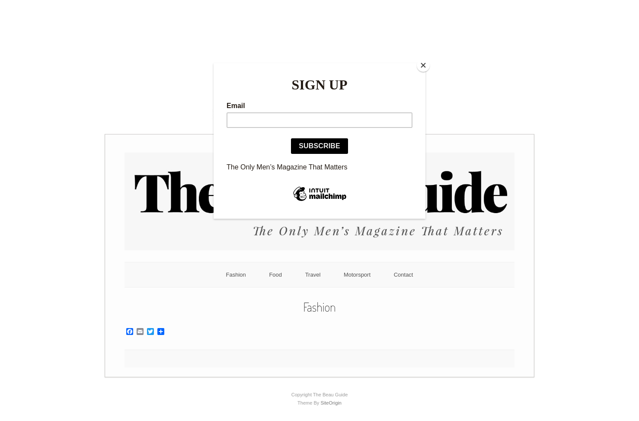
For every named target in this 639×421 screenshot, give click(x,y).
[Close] (423, 65)
